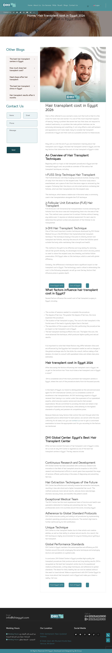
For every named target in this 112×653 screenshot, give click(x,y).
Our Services (46, 5)
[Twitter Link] (76, 634)
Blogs (66, 5)
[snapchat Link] (34, 12)
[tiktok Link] (30, 12)
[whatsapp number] (95, 616)
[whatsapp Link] (13, 12)
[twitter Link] (20, 12)
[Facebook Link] (80, 634)
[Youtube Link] (89, 634)
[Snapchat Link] (98, 634)
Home (30, 5)
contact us (76, 420)
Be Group (78, 651)
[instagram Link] (23, 12)
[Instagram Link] (85, 634)
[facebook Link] (17, 12)
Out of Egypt (75, 285)
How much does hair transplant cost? (18, 69)
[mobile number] (95, 619)
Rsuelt (59, 5)
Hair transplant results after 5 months (22, 97)
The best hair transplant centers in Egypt (20, 60)
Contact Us (73, 5)
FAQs (54, 5)
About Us (37, 5)
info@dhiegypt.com (17, 618)
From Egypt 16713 (56, 285)
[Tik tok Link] (94, 634)
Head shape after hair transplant (19, 78)
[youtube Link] (27, 12)
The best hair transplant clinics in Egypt (20, 87)
